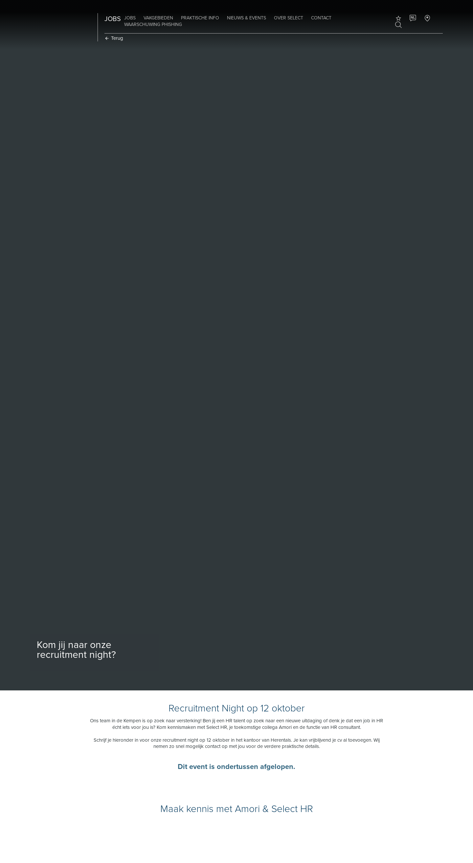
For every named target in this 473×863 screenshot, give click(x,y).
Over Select (288, 18)
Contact (321, 18)
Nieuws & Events (246, 18)
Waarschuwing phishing (153, 24)
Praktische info (200, 18)
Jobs (130, 18)
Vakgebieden (158, 18)
